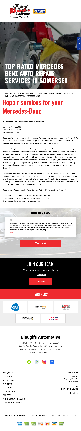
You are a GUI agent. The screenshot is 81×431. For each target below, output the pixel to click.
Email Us (74, 393)
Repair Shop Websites (29, 415)
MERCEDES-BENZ (33, 96)
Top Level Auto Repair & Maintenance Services (43, 93)
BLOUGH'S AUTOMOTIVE (14, 93)
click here (40, 281)
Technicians (41, 275)
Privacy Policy (70, 415)
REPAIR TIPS (8, 388)
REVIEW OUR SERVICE (13, 403)
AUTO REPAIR (9, 380)
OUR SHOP (8, 376)
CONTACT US (9, 391)
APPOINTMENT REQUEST (14, 399)
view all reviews (40, 243)
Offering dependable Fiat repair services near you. (21, 201)
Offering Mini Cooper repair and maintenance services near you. (27, 195)
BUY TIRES (7, 384)
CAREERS (7, 395)
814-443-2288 (8, 185)
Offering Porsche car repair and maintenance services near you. (27, 198)
